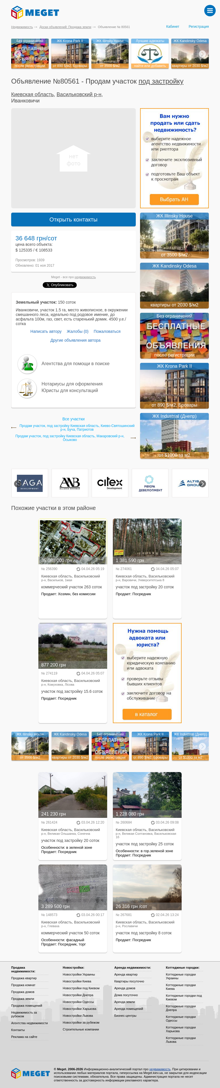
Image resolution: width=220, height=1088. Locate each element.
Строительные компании (81, 1029)
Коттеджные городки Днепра (181, 1008)
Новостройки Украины (79, 974)
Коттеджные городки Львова (181, 1039)
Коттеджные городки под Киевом (184, 997)
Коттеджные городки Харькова (181, 1029)
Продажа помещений (26, 1005)
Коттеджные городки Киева (181, 986)
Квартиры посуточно (129, 981)
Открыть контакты (74, 219)
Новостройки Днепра (78, 995)
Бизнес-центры (125, 1015)
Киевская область (32, 94)
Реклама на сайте (24, 1036)
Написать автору (46, 331)
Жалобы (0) (78, 331)
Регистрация (199, 27)
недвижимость (85, 277)
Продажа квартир (24, 978)
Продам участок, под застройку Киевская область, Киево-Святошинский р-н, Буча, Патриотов (77, 428)
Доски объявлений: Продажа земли (65, 27)
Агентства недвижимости (29, 1023)
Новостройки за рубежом (81, 1022)
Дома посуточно (126, 995)
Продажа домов (22, 992)
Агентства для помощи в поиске (75, 363)
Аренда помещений (128, 1008)
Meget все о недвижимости (31, 1073)
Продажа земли (22, 998)
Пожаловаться (107, 331)
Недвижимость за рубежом (24, 1014)
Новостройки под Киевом (81, 988)
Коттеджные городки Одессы (181, 1018)
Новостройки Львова (78, 1015)
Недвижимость (22, 27)
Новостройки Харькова (79, 1008)
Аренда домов (124, 988)
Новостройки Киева (77, 981)
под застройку (161, 81)
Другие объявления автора (75, 340)
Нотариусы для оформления (72, 383)
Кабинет (172, 27)
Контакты (18, 1030)
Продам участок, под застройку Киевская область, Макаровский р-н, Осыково (69, 438)
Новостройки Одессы (78, 1002)
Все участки (73, 419)
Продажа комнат (23, 985)
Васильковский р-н (79, 94)
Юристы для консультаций (70, 390)
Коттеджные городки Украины (181, 976)
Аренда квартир (126, 974)
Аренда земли (124, 1002)
